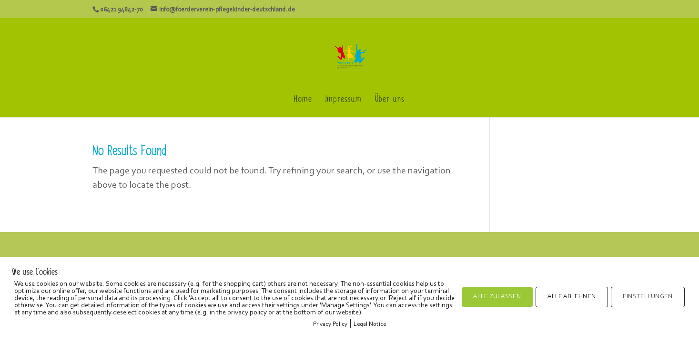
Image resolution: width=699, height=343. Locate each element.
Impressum (343, 101)
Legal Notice (370, 324)
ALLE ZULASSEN (497, 296)
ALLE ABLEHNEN (571, 296)
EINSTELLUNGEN (648, 296)
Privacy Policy (330, 324)
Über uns (390, 101)
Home (303, 101)
